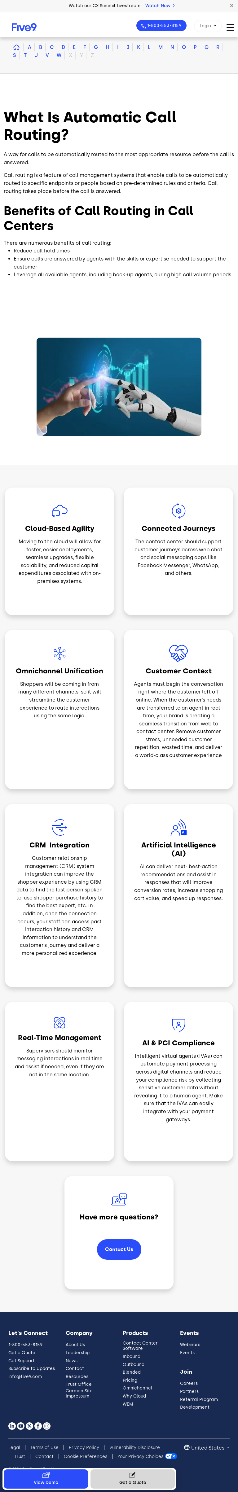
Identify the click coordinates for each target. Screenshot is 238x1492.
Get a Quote (21, 1352)
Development (194, 1407)
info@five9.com (25, 1376)
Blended (132, 1372)
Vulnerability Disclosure (134, 1447)
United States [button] (208, 1448)
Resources (77, 1376)
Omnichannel (137, 1388)
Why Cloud (134, 1396)
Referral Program (199, 1399)
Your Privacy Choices (140, 1456)
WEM (128, 1404)
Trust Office (79, 1384)
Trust (19, 1456)
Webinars (190, 1344)
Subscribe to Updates (31, 1368)
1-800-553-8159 (164, 25)
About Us (75, 1344)
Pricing (130, 1380)
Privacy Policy (84, 1447)
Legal (14, 1447)
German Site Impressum (79, 1393)
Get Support (21, 1360)
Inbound (131, 1356)
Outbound (133, 1364)
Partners (189, 1391)
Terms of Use (44, 1447)
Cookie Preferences (85, 1456)
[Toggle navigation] (232, 27)
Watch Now (159, 5)
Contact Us (119, 1249)
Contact (75, 1368)
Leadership (78, 1352)
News (71, 1360)
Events (187, 1352)
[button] (231, 5)
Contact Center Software (140, 1346)
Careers (189, 1383)
